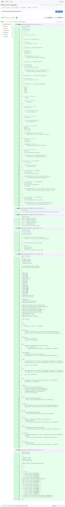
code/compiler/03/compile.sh (28, 214)
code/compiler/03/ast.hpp (28, 24)
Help (11, 1)
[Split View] (59, 22)
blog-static (14, 5)
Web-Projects (6, 5)
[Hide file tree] (1, 21)
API (62, 505)
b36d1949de (50, 17)
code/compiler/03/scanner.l (28, 449)
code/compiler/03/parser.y (28, 254)
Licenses (59, 505)
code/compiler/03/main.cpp (28, 228)
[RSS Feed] (42, 5)
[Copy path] (35, 24)
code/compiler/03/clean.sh (27, 208)
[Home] (2, 1)
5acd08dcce (60, 17)
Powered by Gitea (5, 505)
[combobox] (57, 22)
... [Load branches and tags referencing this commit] (2, 14)
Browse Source (59, 11)
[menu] (62, 22)
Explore (6, 1)
